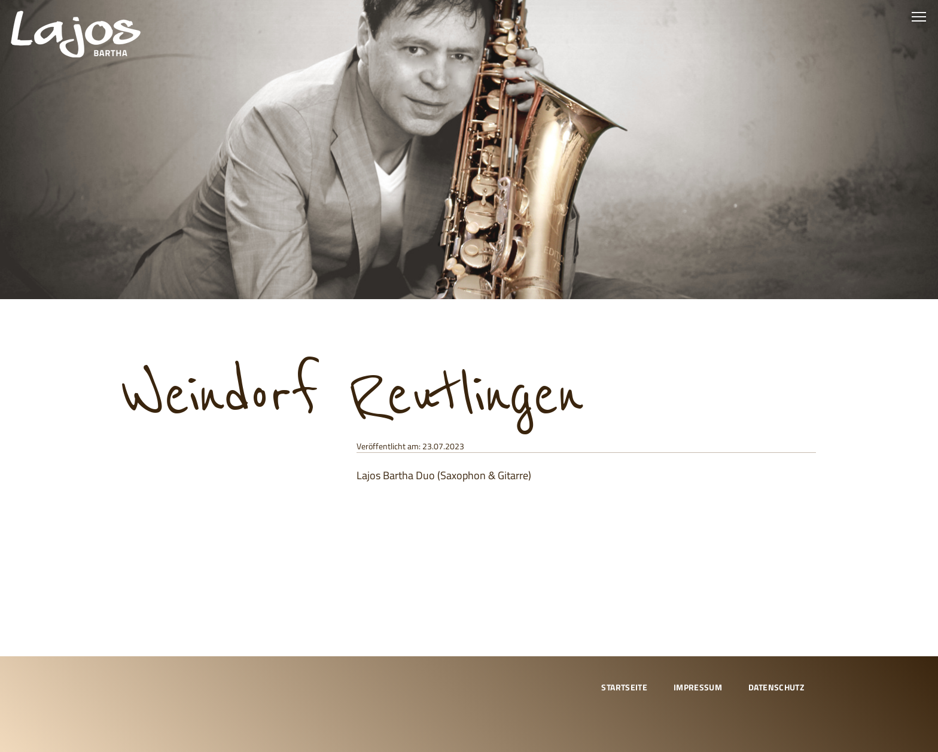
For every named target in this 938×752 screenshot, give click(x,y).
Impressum (698, 687)
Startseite (624, 687)
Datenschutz (776, 687)
